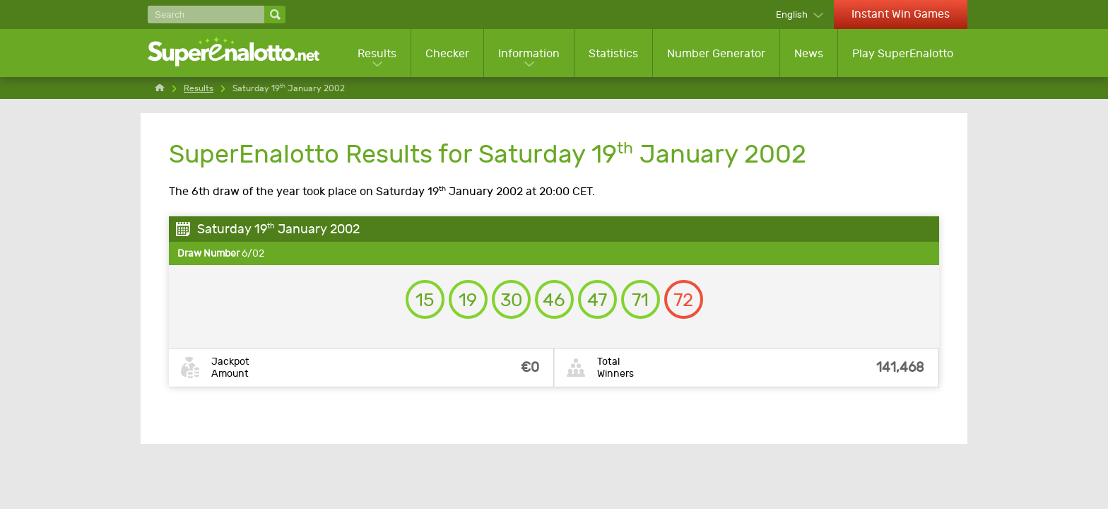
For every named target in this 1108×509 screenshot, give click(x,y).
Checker (447, 53)
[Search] (206, 14)
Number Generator (716, 53)
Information (529, 53)
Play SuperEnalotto (902, 53)
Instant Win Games (900, 14)
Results (377, 53)
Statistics (613, 53)
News (808, 53)
